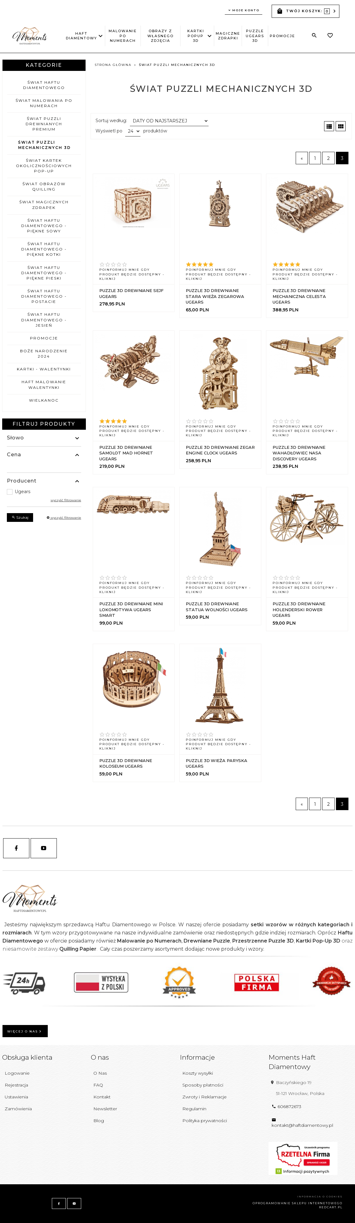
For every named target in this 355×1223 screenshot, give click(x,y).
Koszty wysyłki (197, 1073)
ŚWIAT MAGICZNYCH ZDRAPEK (44, 205)
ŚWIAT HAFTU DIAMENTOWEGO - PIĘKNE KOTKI (44, 249)
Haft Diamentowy (81, 35)
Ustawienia (16, 1097)
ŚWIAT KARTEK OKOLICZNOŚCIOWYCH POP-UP (44, 165)
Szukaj (20, 517)
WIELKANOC (44, 400)
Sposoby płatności (202, 1085)
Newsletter (105, 1109)
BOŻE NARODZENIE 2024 (44, 354)
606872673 (286, 1106)
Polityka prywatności (204, 1120)
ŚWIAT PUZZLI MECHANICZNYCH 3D (44, 145)
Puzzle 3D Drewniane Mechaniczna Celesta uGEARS (299, 296)
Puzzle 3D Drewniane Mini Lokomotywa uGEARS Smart (131, 609)
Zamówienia (18, 1109)
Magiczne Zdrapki (228, 35)
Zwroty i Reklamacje (204, 1097)
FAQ (98, 1085)
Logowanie (17, 1073)
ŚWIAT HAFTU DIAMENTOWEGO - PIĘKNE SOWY (44, 225)
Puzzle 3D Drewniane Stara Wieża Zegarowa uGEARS (215, 296)
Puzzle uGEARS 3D (255, 36)
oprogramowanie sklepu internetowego (298, 1203)
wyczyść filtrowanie (66, 500)
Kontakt (102, 1097)
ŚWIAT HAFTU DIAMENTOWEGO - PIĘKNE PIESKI (44, 272)
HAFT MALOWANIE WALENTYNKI (44, 384)
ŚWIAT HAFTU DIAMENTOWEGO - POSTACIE (44, 296)
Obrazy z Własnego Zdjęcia (160, 36)
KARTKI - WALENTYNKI (44, 369)
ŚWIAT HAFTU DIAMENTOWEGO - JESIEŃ (44, 319)
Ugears (22, 491)
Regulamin (194, 1109)
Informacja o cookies (320, 1196)
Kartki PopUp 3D (196, 36)
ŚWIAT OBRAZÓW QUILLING (44, 186)
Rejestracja (16, 1085)
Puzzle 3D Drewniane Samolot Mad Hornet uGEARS (126, 453)
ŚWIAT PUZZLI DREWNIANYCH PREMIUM (44, 123)
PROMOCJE (282, 36)
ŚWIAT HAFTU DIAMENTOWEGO (44, 85)
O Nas (100, 1073)
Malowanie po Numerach (123, 36)
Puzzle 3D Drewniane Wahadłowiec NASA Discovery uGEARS (299, 453)
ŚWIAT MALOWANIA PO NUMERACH (44, 103)
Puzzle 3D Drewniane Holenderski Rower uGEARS (299, 609)
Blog (98, 1120)
